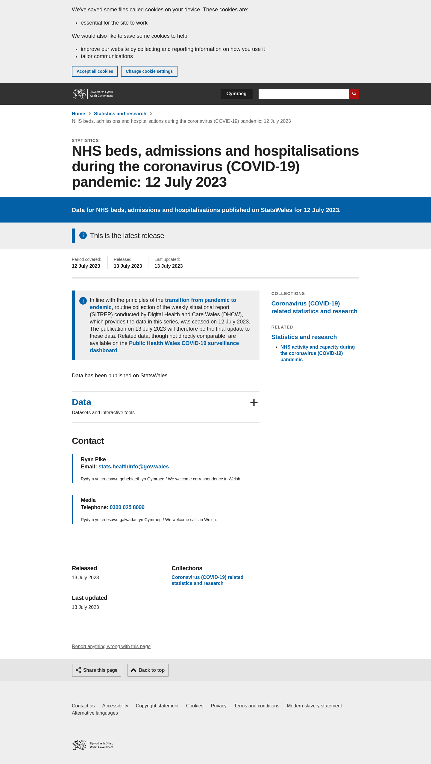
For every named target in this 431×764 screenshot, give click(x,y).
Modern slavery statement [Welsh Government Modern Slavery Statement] (314, 705)
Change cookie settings (149, 71)
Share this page (100, 670)
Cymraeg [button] (237, 93)
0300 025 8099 (127, 507)
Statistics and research (120, 113)
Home (78, 113)
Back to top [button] (152, 670)
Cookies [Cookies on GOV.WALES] (195, 705)
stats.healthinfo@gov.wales (133, 467)
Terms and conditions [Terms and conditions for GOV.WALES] (256, 705)
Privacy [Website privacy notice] (219, 705)
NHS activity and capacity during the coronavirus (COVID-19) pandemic (317, 353)
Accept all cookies (95, 71)
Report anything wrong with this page (111, 646)
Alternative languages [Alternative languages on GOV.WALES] (95, 712)
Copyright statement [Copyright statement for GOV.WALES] (157, 705)
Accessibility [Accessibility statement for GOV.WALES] (115, 705)
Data (81, 402)
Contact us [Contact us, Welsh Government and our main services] (83, 705)
